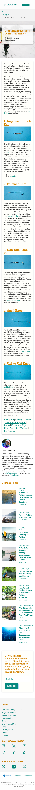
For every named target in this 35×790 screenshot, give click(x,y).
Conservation (7, 718)
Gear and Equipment (15, 423)
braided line (8, 387)
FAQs (4, 727)
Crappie (14, 428)
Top (12, 420)
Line (6, 428)
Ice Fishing (9, 431)
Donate (5, 735)
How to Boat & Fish (10, 715)
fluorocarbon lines (13, 300)
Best (6, 420)
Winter (27, 420)
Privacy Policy (7, 730)
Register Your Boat (9, 713)
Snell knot (26, 351)
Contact (5, 732)
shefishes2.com (11, 473)
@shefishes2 (14, 475)
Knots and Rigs (18, 425)
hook (7, 152)
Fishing (18, 420)
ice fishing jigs (13, 216)
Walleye (24, 428)
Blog (3, 11)
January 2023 (6, 15)
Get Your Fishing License (12, 710)
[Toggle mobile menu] (32, 4)
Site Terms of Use (9, 724)
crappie (13, 176)
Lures (7, 425)
